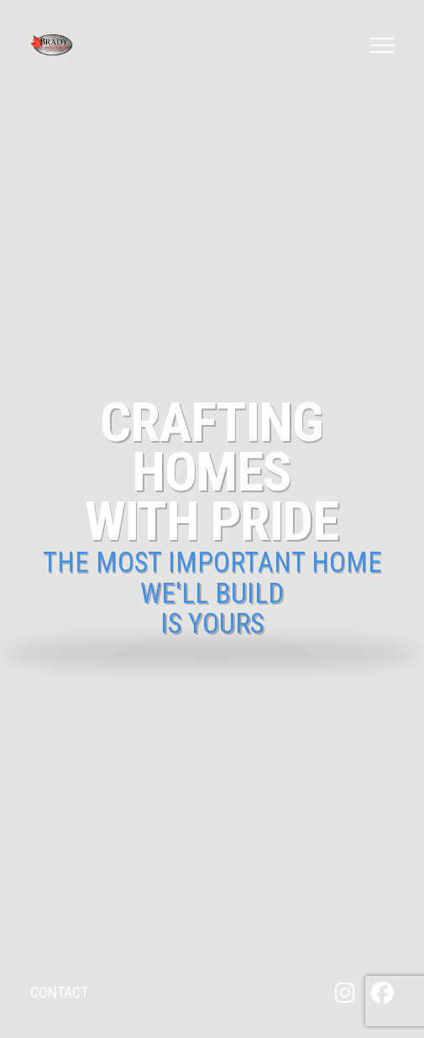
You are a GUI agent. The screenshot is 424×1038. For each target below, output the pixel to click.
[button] (382, 45)
